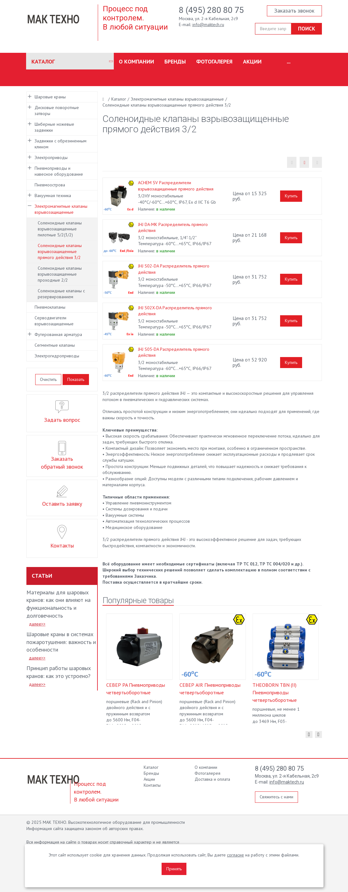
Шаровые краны (50, 97)
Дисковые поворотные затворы (57, 110)
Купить (291, 196)
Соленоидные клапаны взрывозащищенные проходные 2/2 (60, 274)
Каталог (43, 61)
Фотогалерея (214, 61)
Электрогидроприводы (57, 356)
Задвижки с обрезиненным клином (60, 144)
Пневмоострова (50, 185)
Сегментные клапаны (55, 345)
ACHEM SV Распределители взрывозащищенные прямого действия (175, 185)
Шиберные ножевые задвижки (54, 127)
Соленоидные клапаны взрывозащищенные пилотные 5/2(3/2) (60, 229)
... (288, 61)
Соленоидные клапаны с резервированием (61, 294)
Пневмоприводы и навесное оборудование (59, 171)
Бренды (175, 61)
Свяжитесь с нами (276, 797)
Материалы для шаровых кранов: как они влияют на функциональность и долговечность (58, 604)
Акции (252, 61)
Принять (174, 869)
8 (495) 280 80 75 (211, 10)
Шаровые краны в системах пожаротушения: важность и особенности (61, 641)
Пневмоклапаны (50, 307)
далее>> (37, 624)
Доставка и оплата (212, 779)
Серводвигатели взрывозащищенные (54, 321)
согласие (235, 855)
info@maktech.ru (208, 24)
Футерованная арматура (58, 334)
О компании (136, 61)
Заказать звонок (294, 10)
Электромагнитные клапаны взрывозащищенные (61, 209)
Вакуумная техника (53, 195)
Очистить (48, 379)
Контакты (152, 785)
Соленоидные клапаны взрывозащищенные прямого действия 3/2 (60, 251)
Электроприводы (51, 157)
